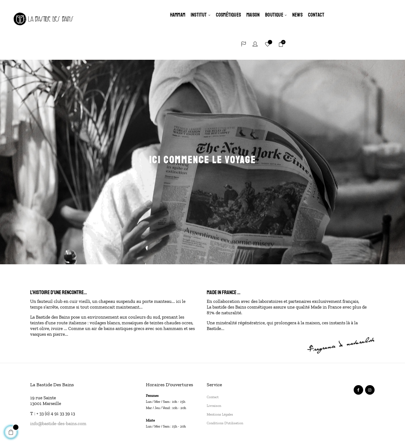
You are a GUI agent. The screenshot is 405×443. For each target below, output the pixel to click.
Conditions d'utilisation (225, 393)
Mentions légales (220, 384)
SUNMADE (230, 428)
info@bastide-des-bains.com (58, 393)
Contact (213, 367)
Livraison (214, 376)
